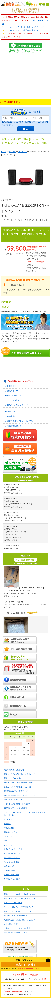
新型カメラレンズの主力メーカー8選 (17, 787)
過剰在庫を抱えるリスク (13, 800)
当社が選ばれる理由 (11, 862)
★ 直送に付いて (11, 412)
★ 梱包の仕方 (10, 386)
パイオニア (22, 152)
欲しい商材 (8, 819)
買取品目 (12, 152)
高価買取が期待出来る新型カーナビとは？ (19, 795)
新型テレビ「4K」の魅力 (13, 778)
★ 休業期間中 (10, 416)
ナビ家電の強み (10, 870)
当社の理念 (8, 836)
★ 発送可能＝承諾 (12, 391)
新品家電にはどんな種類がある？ (16, 791)
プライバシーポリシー (12, 858)
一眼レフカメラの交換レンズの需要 (17, 804)
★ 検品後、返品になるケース (17, 405)
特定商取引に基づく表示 (13, 849)
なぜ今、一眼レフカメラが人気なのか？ (18, 783)
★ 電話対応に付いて (13, 426)
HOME (3, 152)
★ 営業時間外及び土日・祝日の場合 (19, 421)
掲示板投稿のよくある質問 (14, 770)
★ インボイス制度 (12, 400)
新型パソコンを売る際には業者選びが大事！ (20, 894)
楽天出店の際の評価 (11, 875)
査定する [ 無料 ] (25, 964)
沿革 (5, 841)
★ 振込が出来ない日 (13, 396)
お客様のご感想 (10, 866)
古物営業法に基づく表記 (13, 853)
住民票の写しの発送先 (12, 879)
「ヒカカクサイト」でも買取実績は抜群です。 (23, 30)
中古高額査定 (9, 828)
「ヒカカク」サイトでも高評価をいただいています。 (25, 27)
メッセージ (8, 845)
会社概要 (7, 824)
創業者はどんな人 (10, 832)
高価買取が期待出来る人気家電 (15, 808)
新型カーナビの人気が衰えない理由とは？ (19, 774)
